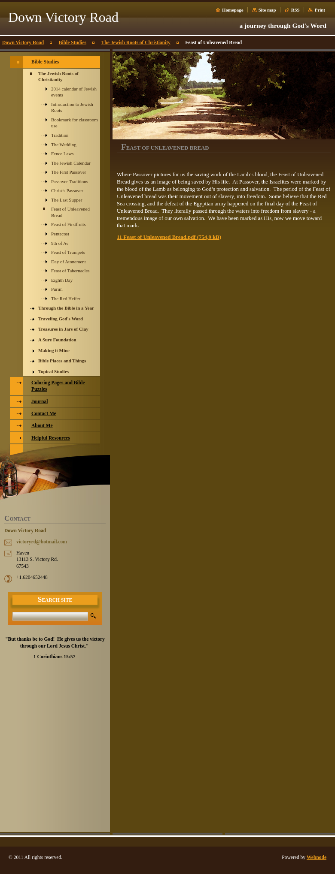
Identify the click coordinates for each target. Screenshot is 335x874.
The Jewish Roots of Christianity (136, 42)
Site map (267, 9)
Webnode (316, 857)
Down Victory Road (23, 42)
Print (320, 9)
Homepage (233, 9)
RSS (295, 9)
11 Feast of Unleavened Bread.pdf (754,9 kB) (169, 237)
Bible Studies (72, 42)
